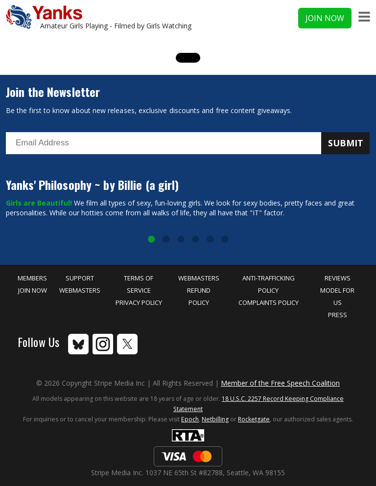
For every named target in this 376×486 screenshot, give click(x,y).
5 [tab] (210, 240)
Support (80, 278)
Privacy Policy (139, 302)
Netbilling (215, 419)
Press (337, 314)
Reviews (338, 278)
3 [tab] (181, 240)
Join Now (325, 18)
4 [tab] (195, 240)
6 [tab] (225, 240)
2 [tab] (166, 240)
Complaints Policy (268, 302)
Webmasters (79, 290)
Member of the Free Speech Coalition (280, 383)
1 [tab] (151, 240)
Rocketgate (254, 419)
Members (32, 278)
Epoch (190, 419)
